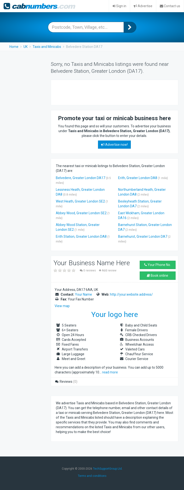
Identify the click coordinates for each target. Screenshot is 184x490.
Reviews (66, 381)
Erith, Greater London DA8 (137, 178)
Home (13, 47)
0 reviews (88, 270)
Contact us (170, 6)
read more (110, 372)
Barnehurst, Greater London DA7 (142, 236)
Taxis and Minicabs (47, 47)
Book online (157, 275)
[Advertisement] (112, 92)
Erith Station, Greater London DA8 (81, 236)
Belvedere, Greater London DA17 (80, 178)
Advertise (143, 6)
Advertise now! (114, 144)
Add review (107, 270)
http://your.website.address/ (131, 294)
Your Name (83, 294)
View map (62, 306)
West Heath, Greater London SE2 (80, 201)
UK (25, 47)
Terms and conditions (92, 476)
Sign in (119, 6)
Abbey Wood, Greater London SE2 (81, 213)
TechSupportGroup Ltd (107, 468)
